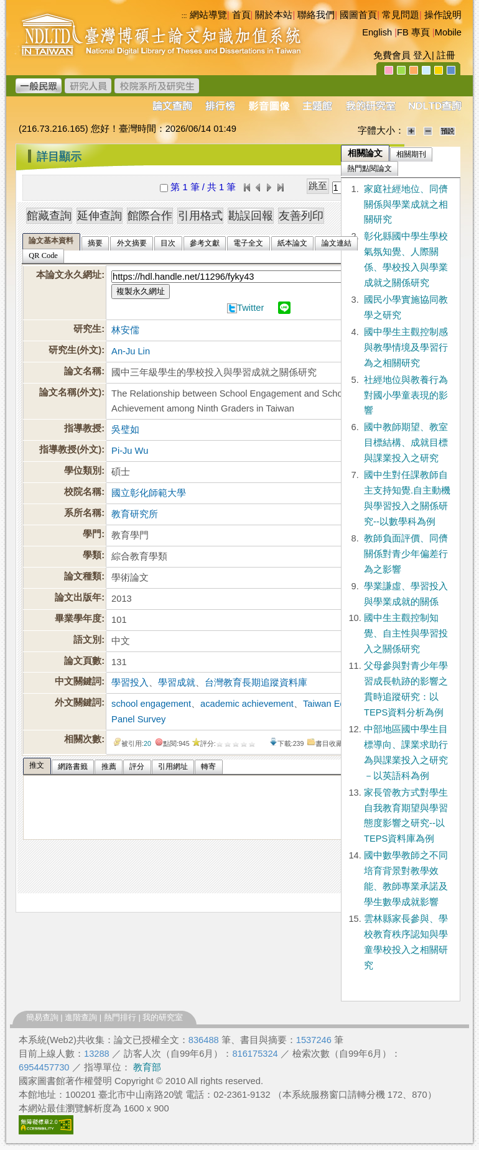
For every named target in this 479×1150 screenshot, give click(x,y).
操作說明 (443, 15)
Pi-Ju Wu (129, 451)
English (377, 32)
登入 (422, 55)
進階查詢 (81, 1017)
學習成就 (176, 683)
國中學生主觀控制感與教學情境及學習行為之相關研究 (406, 347)
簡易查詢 (42, 1017)
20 (147, 743)
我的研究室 (162, 1017)
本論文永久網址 (68, 275)
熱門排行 (120, 1017)
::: (19, 151)
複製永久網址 (140, 291)
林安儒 (125, 330)
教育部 (147, 1067)
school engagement (151, 704)
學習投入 (130, 683)
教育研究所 (134, 514)
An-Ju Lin (130, 351)
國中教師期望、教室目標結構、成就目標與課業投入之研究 (406, 442)
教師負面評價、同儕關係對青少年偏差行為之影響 (406, 553)
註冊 (446, 55)
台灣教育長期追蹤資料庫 (256, 683)
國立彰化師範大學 (148, 493)
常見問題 (400, 15)
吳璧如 (125, 430)
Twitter (250, 308)
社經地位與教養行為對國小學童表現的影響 (406, 395)
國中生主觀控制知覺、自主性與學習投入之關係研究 (406, 633)
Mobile (448, 32)
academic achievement (247, 704)
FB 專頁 (413, 32)
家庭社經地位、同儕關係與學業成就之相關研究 (406, 204)
